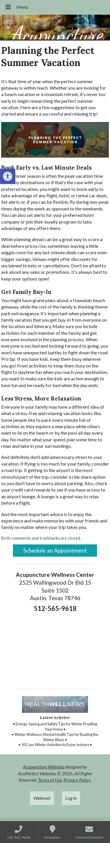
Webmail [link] (41, 798)
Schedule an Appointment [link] (55, 550)
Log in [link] (71, 798)
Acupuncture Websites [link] (44, 766)
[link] (7, 176)
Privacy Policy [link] (77, 780)
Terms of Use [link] (50, 780)
